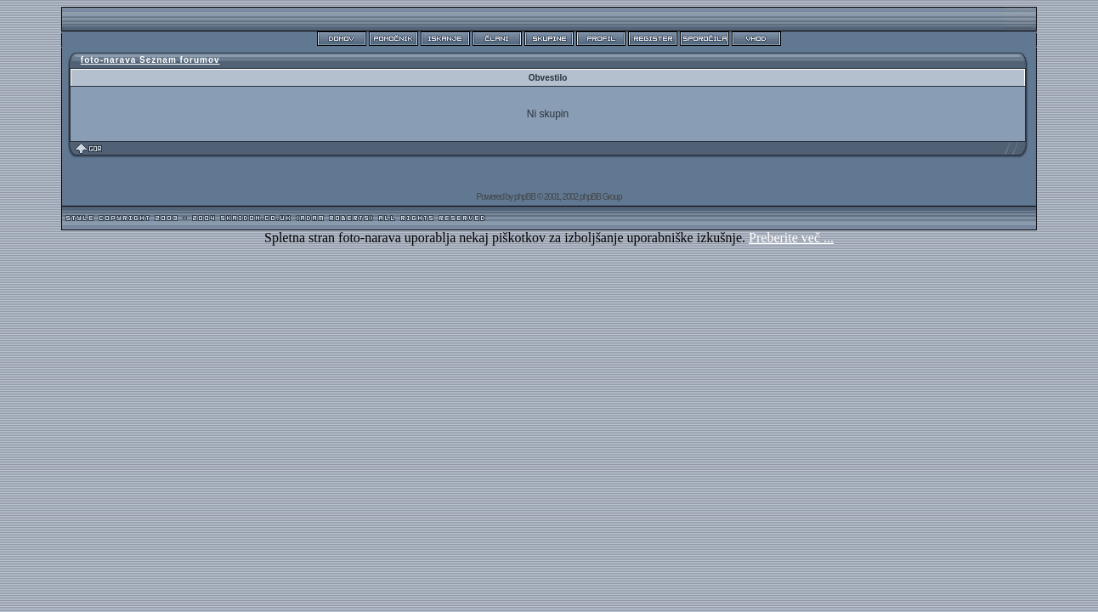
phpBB (524, 196)
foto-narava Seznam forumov (150, 60)
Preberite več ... (791, 237)
